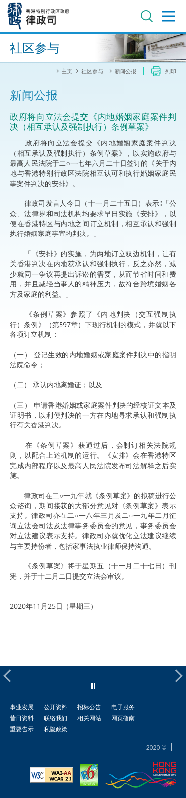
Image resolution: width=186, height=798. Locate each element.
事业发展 (22, 707)
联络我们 (55, 718)
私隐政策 (55, 729)
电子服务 (123, 707)
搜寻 (146, 16)
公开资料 (55, 707)
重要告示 (22, 729)
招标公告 (89, 707)
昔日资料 (22, 718)
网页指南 (123, 718)
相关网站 (89, 718)
